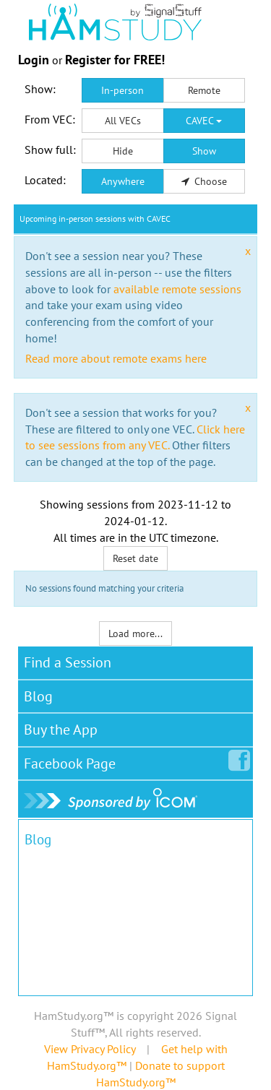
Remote (204, 90)
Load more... (135, 633)
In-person (122, 90)
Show (204, 150)
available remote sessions (177, 289)
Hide (123, 150)
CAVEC (204, 120)
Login (33, 59)
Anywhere (123, 181)
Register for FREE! (115, 59)
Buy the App (61, 729)
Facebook (72, 761)
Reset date (135, 558)
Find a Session (67, 662)
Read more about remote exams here (116, 358)
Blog (38, 696)
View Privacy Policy (89, 1049)
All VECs (123, 120)
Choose (204, 181)
